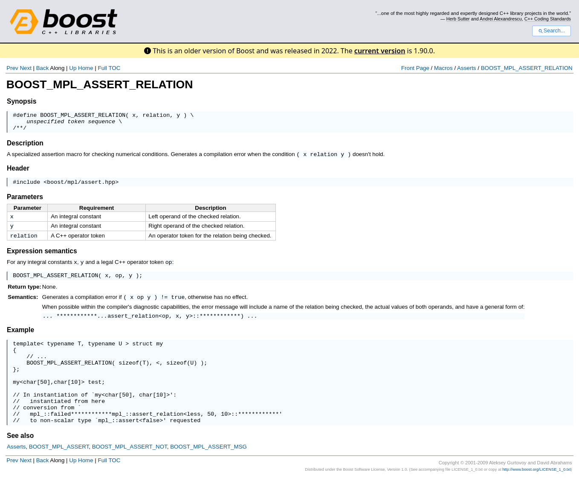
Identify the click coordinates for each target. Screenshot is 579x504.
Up (72, 68)
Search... (551, 31)
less (193, 438)
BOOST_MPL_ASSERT (59, 472)
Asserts (466, 68)
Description (25, 147)
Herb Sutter (458, 18)
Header (18, 171)
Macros (443, 68)
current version (379, 50)
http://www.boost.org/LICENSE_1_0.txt (536, 495)
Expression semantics (42, 258)
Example (20, 338)
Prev (12, 68)
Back (42, 68)
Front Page (415, 68)
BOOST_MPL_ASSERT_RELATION (527, 68)
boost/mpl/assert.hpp (81, 186)
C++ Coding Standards (547, 18)
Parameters (25, 201)
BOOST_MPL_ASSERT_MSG (208, 472)
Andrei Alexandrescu (501, 18)
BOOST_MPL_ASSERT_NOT (129, 472)
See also (20, 461)
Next (25, 68)
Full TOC (109, 68)
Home (85, 68)
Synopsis (21, 101)
